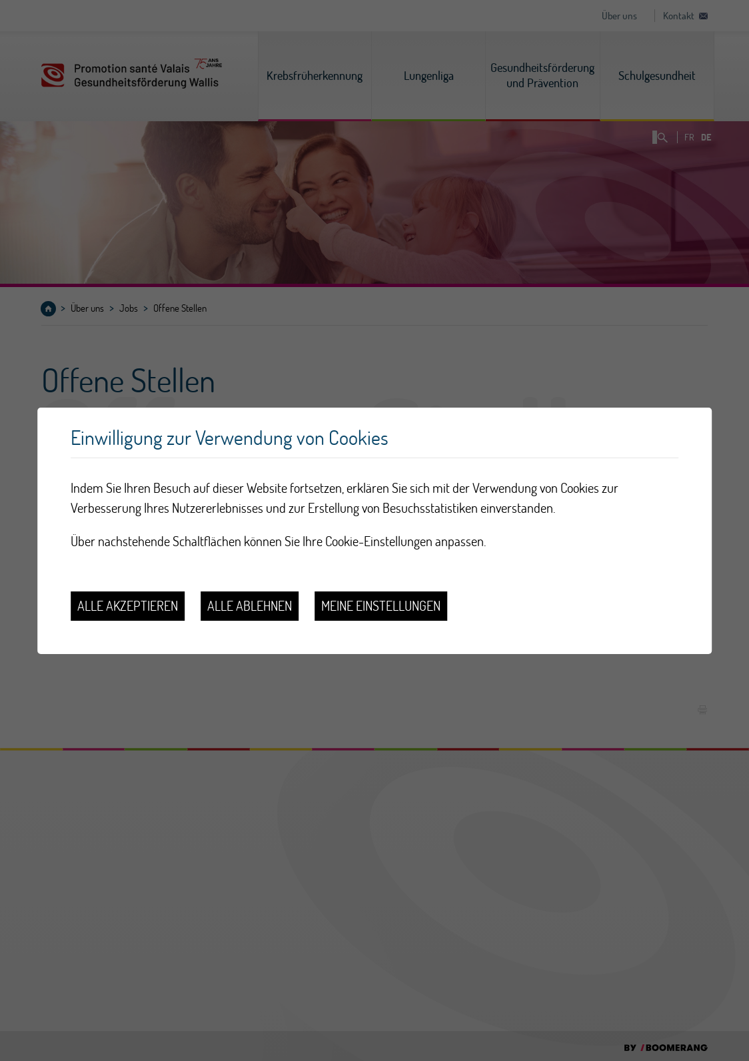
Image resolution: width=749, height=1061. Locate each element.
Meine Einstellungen (380, 605)
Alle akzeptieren (127, 605)
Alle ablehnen (249, 605)
